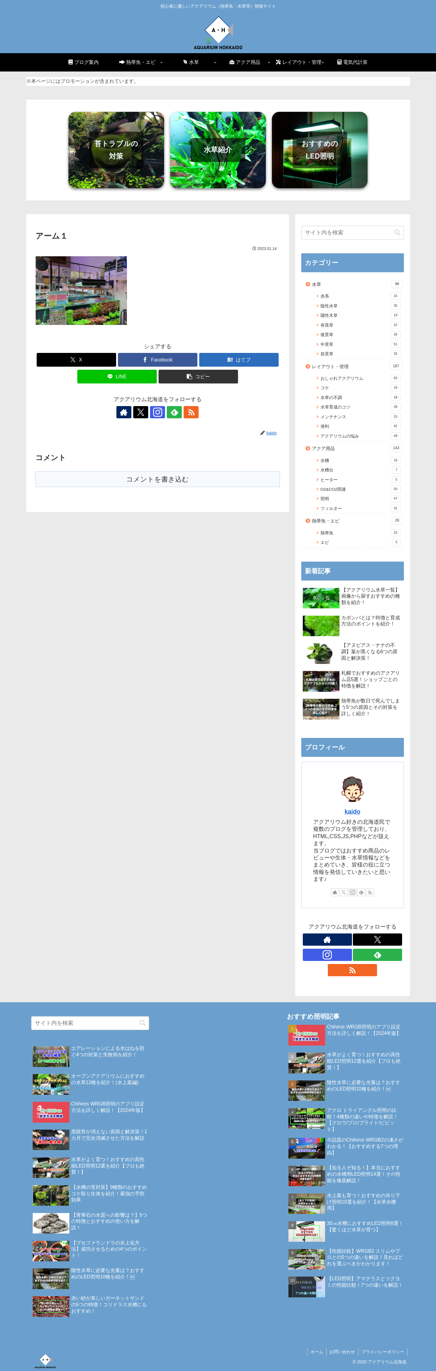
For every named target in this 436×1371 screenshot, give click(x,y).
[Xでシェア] (76, 360)
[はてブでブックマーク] (239, 360)
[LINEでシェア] (117, 376)
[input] (352, 233)
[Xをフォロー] (143, 412)
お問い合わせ (342, 1351)
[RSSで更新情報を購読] (186, 412)
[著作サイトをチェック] (129, 412)
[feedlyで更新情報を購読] (172, 412)
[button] (198, 376)
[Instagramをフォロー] (158, 412)
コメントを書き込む (157, 479)
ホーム (316, 1351)
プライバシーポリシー (382, 1351)
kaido (353, 811)
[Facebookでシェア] (157, 360)
